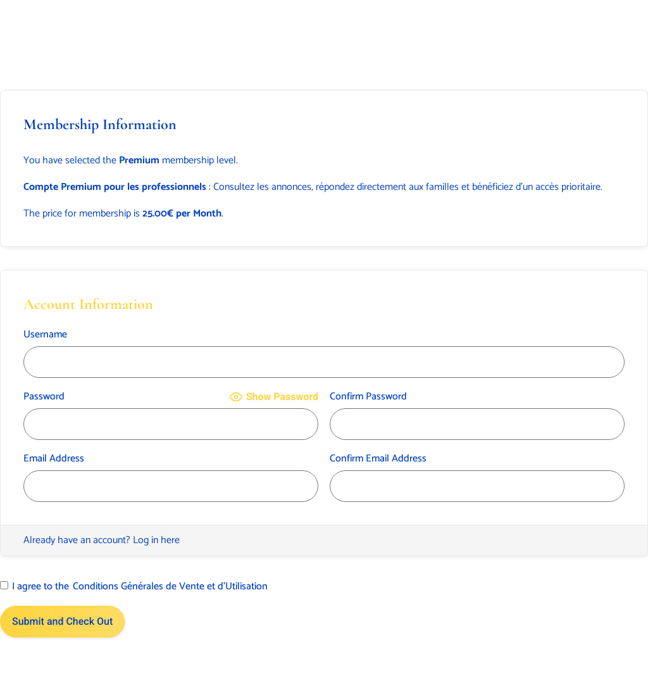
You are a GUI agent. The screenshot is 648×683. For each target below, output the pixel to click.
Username (45, 334)
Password (44, 396)
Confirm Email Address (378, 459)
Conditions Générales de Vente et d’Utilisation (170, 586)
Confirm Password (368, 396)
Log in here (156, 540)
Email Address (53, 459)
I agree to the (134, 586)
